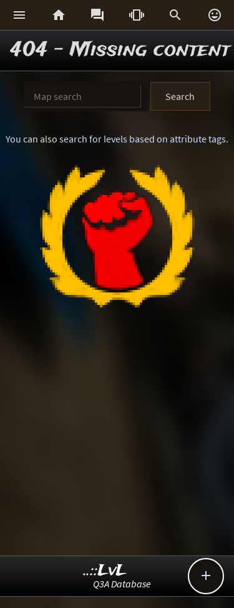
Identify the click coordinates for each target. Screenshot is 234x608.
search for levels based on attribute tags (142, 138)
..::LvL (105, 571)
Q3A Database (122, 583)
